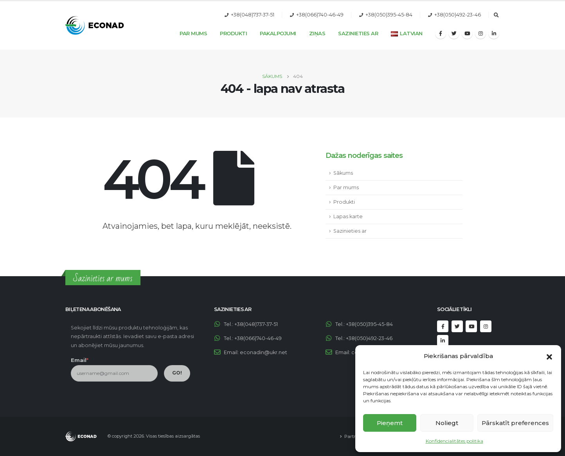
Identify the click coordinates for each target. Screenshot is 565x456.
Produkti (233, 33)
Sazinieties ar (358, 33)
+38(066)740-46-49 (320, 15)
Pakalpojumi (278, 33)
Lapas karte (348, 216)
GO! (177, 373)
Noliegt (446, 423)
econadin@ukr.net (263, 352)
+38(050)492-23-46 (457, 15)
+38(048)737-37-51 (252, 15)
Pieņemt (390, 423)
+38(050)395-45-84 (388, 15)
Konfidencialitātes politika (454, 441)
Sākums (343, 173)
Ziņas (317, 33)
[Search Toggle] (496, 15)
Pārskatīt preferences (515, 423)
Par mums (346, 187)
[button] (549, 356)
